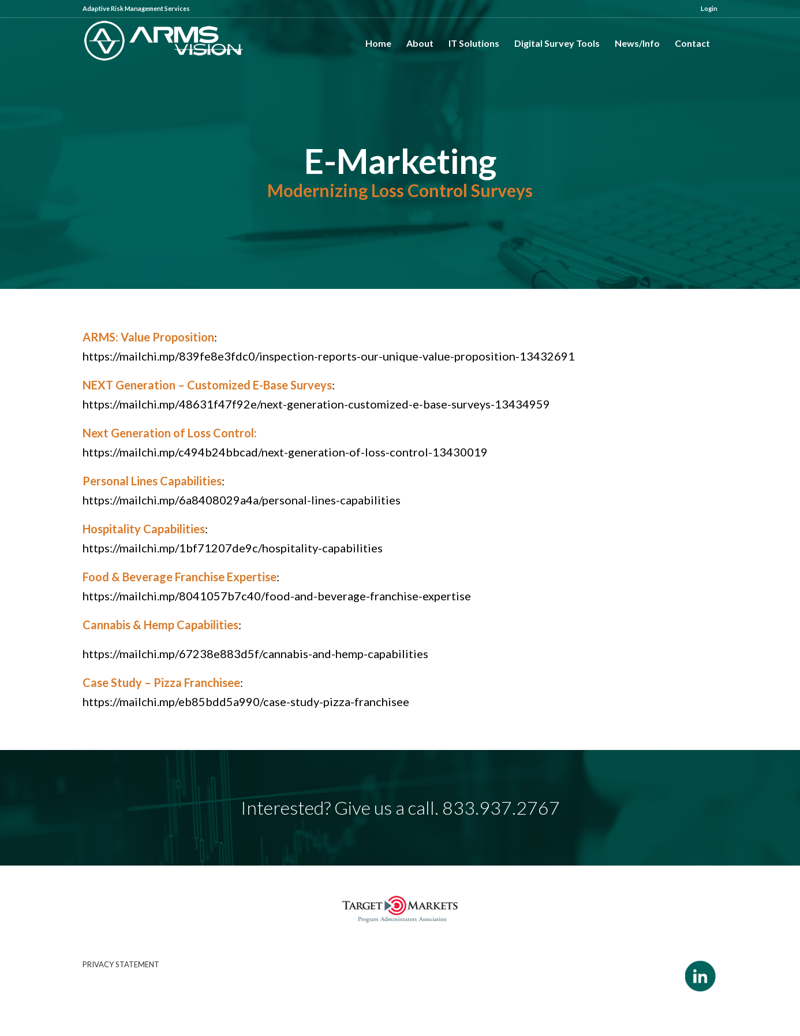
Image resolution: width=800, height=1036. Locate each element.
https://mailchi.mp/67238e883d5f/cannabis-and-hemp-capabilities (255, 653)
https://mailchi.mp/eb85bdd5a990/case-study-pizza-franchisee (246, 701)
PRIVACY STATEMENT (121, 964)
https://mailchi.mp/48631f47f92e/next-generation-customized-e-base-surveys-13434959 (316, 404)
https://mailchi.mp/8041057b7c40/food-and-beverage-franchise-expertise (277, 596)
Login (709, 8)
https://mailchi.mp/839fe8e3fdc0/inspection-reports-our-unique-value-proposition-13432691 (329, 356)
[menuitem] (706, 9)
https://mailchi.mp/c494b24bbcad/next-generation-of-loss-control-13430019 (285, 452)
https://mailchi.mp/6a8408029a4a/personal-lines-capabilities (242, 500)
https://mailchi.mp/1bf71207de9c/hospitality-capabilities (233, 548)
